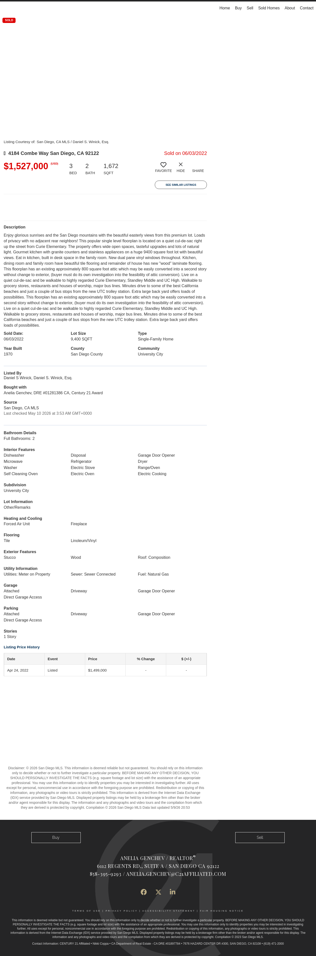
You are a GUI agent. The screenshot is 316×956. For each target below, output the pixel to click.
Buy (238, 8)
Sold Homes (269, 8)
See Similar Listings (181, 184)
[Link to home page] (6, 8)
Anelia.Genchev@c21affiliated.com (176, 873)
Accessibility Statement (168, 911)
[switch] (163, 169)
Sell (250, 8)
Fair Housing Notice (222, 911)
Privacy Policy (122, 911)
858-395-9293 (105, 873)
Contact (307, 8)
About (290, 8)
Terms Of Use (86, 911)
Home (224, 8)
